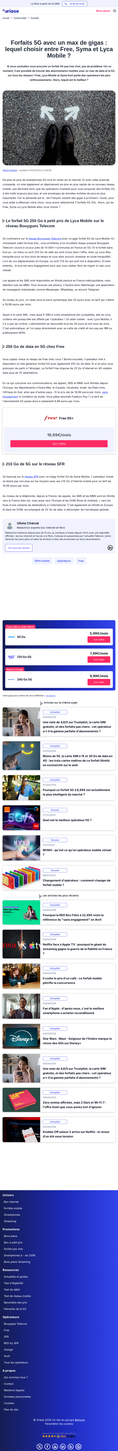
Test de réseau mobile (17, 1296)
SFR (6, 1336)
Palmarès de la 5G (15, 1309)
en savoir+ (51, 695)
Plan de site (11, 1409)
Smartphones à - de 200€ (19, 1255)
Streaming (10, 1221)
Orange (8, 1349)
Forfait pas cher (13, 1249)
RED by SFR (11, 1343)
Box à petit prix (13, 1242)
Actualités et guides (16, 1276)
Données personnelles (17, 1396)
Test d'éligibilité (13, 1283)
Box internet (11, 1201)
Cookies (9, 1403)
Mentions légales (14, 1390)
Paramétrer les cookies (59, 1423)
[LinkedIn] (110, 547)
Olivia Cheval (10, 170)
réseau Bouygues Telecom (45, 238)
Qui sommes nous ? (16, 1377)
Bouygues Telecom (15, 1323)
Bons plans (10, 1236)
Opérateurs (64, 560)
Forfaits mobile (13, 1208)
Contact (8, 1383)
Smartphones (12, 1214)
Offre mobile (42, 560)
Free (81, 560)
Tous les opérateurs (16, 1362)
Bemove (80, 1419)
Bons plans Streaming (17, 1261)
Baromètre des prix (15, 1302)
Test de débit (12, 1289)
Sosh (7, 1356)
